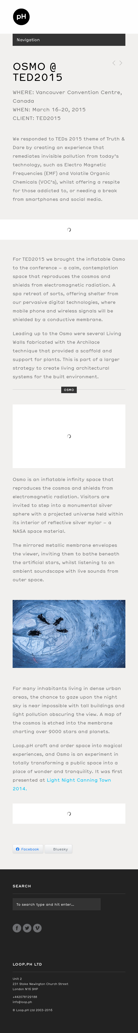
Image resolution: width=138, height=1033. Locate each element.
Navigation (28, 39)
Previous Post (113, 63)
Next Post (120, 63)
